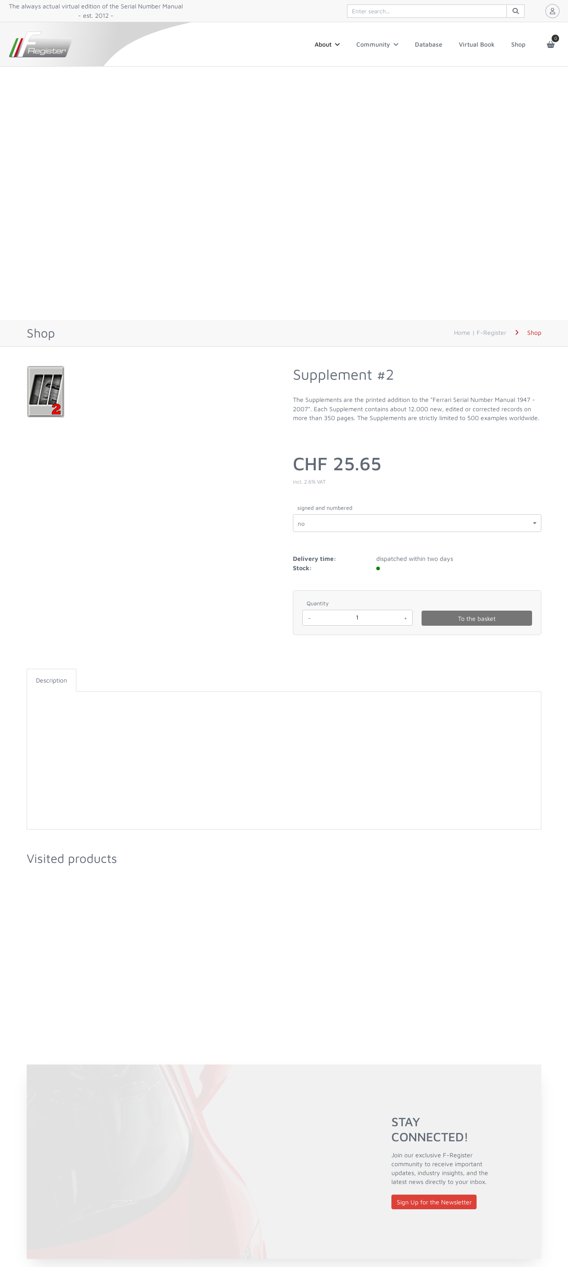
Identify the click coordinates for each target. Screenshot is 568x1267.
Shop (518, 44)
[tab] (51, 680)
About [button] (327, 44)
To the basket (477, 618)
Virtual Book (477, 44)
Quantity (318, 603)
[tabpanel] (284, 701)
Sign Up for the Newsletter (434, 1202)
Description (51, 680)
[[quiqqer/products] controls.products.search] (436, 11)
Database (428, 44)
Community (377, 44)
